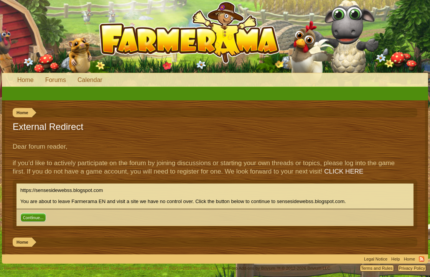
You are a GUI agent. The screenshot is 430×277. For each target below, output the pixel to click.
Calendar (89, 80)
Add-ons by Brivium (276, 268)
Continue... (33, 217)
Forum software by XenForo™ (164, 268)
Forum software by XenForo (57, 268)
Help (395, 259)
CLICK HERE (343, 171)
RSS (421, 259)
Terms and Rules (377, 268)
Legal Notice (375, 259)
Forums (55, 80)
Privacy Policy (412, 268)
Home (25, 80)
